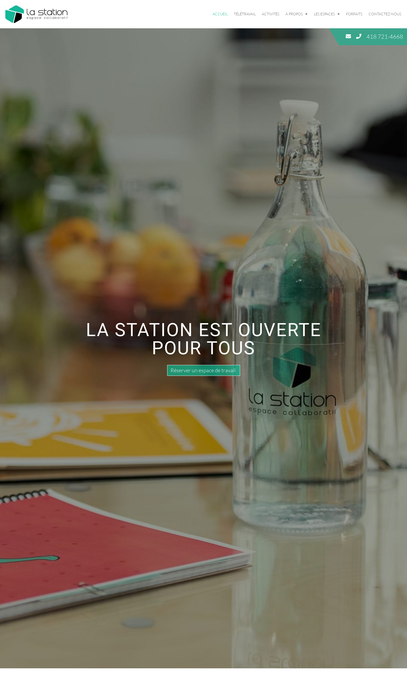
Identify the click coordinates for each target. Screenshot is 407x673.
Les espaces (327, 14)
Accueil (220, 14)
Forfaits (354, 14)
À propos (297, 14)
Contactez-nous (385, 14)
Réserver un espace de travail (203, 370)
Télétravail (245, 14)
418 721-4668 (385, 36)
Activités (270, 14)
